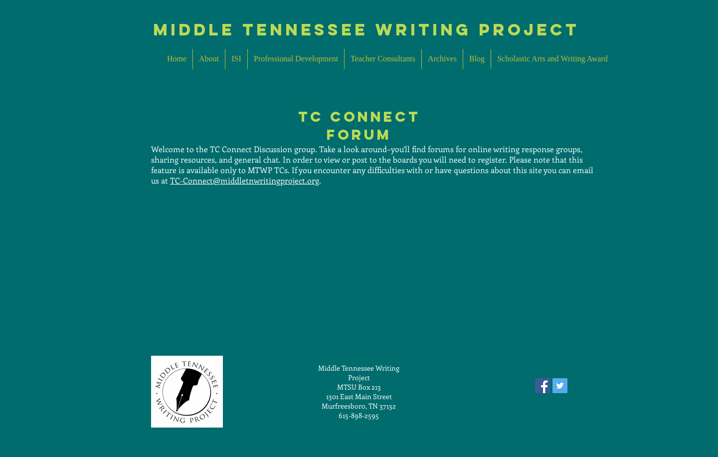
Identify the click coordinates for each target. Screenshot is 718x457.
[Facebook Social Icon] (542, 385)
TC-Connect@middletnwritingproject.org (244, 180)
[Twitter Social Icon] (559, 385)
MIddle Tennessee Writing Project (366, 29)
